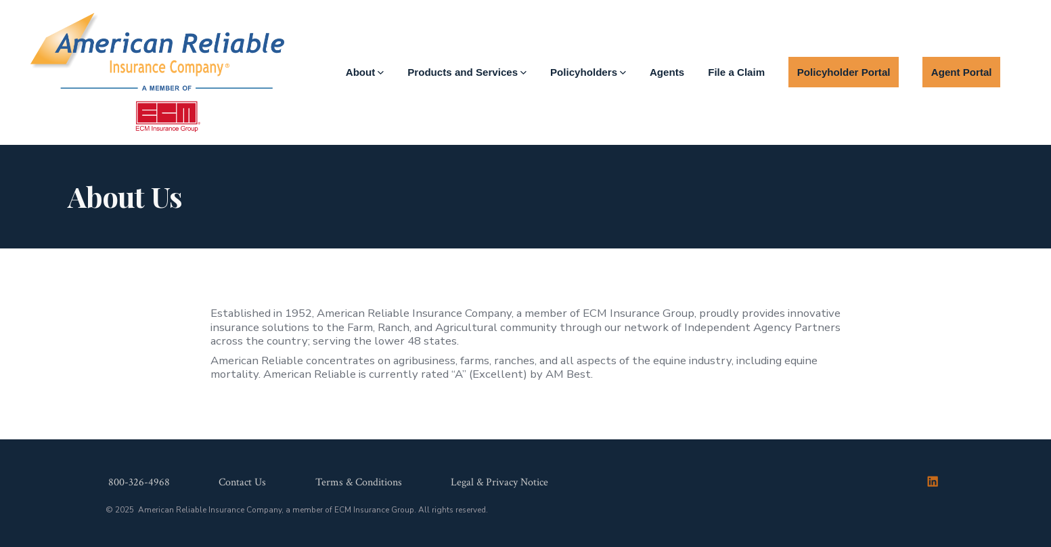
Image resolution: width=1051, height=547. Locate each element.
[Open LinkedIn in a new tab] (932, 481)
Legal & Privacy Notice (499, 482)
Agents (667, 72)
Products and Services (467, 72)
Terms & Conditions (358, 482)
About (365, 72)
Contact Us (242, 482)
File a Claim (736, 72)
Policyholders (588, 72)
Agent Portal (961, 72)
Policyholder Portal (844, 72)
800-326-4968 (139, 482)
